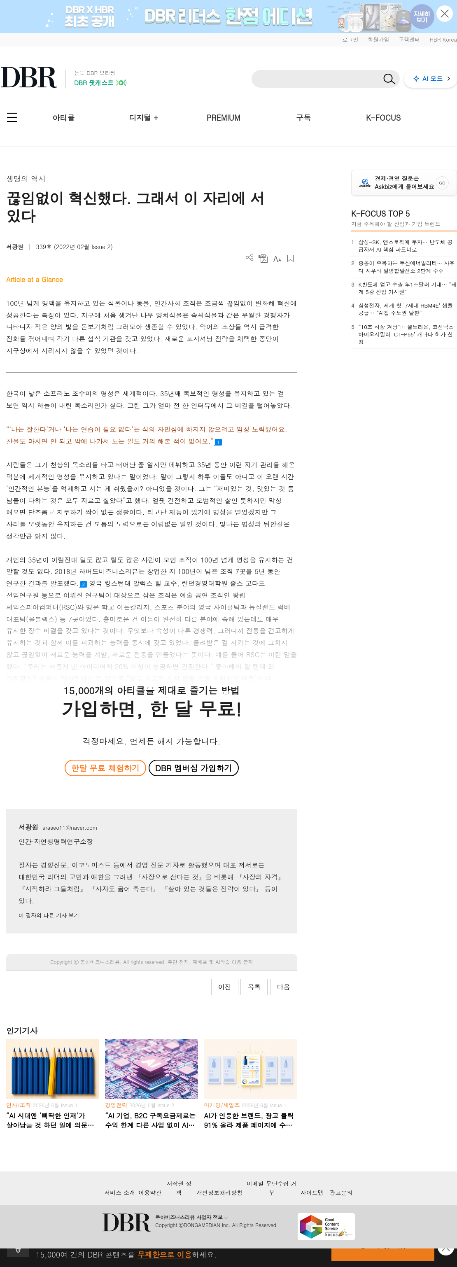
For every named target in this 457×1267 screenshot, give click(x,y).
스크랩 (290, 258)
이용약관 (149, 1192)
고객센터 (409, 39)
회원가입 (378, 39)
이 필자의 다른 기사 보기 (49, 915)
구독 (303, 117)
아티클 (63, 117)
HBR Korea (443, 39)
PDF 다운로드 (263, 258)
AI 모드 (432, 78)
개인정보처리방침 (219, 1192)
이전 (224, 987)
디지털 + (143, 117)
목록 (254, 987)
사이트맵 (312, 1192)
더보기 (249, 257)
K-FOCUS (383, 117)
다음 (283, 987)
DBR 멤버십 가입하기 (193, 767)
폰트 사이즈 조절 (277, 258)
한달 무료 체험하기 (105, 767)
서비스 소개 (119, 1192)
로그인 (350, 39)
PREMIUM (223, 117)
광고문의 (341, 1192)
